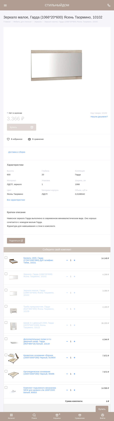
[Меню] (5, 5)
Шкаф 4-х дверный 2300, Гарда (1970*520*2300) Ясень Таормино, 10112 (38, 325)
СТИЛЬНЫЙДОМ (57, 5)
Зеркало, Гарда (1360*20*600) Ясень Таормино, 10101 (37, 275)
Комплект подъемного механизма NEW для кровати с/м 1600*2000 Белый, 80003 (39, 390)
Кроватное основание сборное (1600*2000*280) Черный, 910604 (39, 356)
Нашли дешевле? (99, 116)
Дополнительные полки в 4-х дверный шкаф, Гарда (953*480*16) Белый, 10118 (37, 341)
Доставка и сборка (16, 152)
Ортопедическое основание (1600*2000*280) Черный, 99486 (38, 372)
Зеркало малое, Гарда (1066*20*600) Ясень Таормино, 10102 (38, 292)
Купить (102, 409)
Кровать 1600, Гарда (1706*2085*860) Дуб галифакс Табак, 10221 (38, 260)
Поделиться (16, 241)
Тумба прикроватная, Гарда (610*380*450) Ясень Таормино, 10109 (38, 308)
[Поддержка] (109, 5)
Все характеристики (16, 200)
